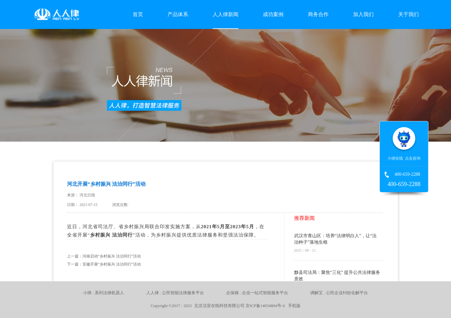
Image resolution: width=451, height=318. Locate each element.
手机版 (293, 305)
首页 (138, 14)
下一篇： (104, 264)
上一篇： (104, 256)
